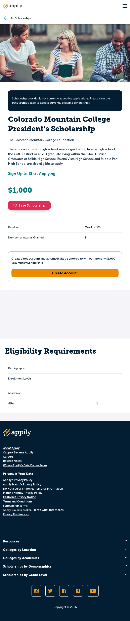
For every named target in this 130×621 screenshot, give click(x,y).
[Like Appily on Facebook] (64, 591)
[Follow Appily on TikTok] (78, 591)
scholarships (20, 102)
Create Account (65, 273)
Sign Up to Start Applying (31, 173)
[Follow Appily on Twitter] (50, 591)
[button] (16, 205)
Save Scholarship (29, 205)
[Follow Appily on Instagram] (36, 591)
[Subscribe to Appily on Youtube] (93, 591)
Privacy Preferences (16, 514)
